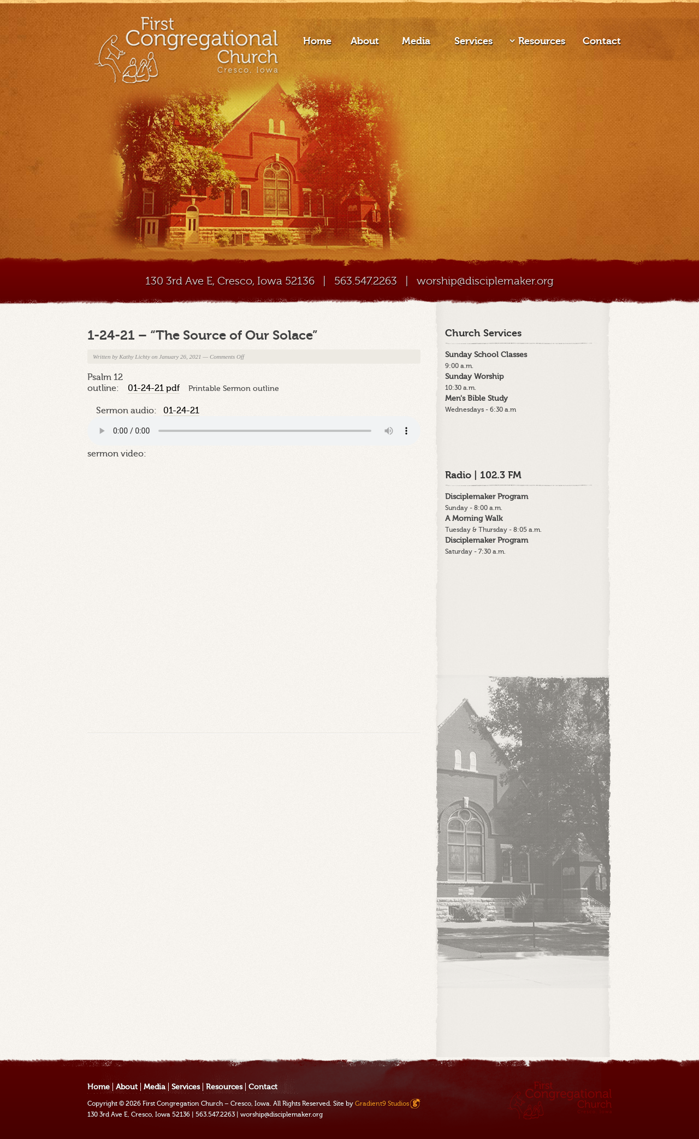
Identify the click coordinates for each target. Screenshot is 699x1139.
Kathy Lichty (134, 356)
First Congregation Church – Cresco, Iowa (206, 1103)
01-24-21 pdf (154, 388)
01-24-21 (181, 411)
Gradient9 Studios (382, 1103)
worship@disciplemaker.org (485, 281)
